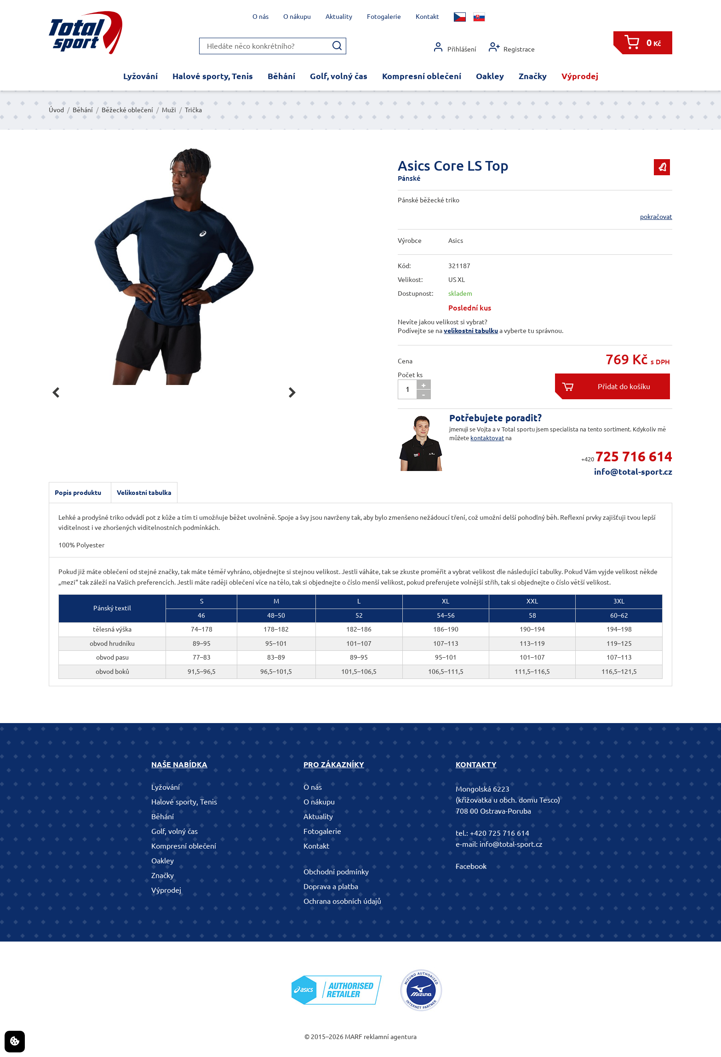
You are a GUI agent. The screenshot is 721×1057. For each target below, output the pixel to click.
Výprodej (579, 75)
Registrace (512, 47)
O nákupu (297, 16)
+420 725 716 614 (499, 833)
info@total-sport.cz (633, 471)
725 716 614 (633, 456)
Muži (169, 110)
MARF (353, 1036)
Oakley (490, 75)
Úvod (56, 110)
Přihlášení (454, 47)
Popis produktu (78, 492)
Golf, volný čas (338, 75)
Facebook (471, 866)
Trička (193, 110)
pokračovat (656, 216)
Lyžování (140, 75)
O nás (260, 16)
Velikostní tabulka (144, 492)
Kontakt (427, 16)
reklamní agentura (390, 1036)
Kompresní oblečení (421, 75)
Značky (533, 75)
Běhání (281, 75)
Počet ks (410, 375)
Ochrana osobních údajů (342, 901)
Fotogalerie (384, 16)
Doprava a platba (330, 886)
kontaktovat (487, 438)
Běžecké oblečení (127, 110)
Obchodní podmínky (336, 871)
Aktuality (339, 16)
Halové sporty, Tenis (212, 75)
